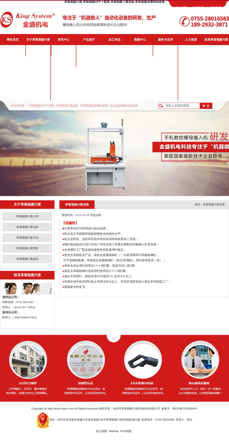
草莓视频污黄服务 (165, 50)
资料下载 (165, 83)
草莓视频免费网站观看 (94, 105)
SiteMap (114, 431)
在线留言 (215, 7)
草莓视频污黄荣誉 (38, 83)
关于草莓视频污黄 (38, 39)
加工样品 (114, 39)
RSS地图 (125, 431)
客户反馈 (165, 95)
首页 (197, 204)
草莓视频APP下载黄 (41, 105)
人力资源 (191, 39)
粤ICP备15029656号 (185, 408)
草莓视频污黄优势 (38, 61)
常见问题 (165, 72)
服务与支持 (165, 39)
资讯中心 (64, 39)
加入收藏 (180, 7)
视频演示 (165, 61)
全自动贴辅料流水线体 (124, 105)
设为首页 (198, 7)
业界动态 (64, 61)
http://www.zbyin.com (61, 408)
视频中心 (140, 39)
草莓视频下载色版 (67, 105)
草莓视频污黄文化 (38, 72)
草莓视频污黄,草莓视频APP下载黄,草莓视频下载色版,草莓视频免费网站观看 (114, 1)
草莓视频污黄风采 (38, 95)
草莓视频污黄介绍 (38, 50)
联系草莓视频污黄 (216, 39)
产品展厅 (89, 39)
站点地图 (101, 431)
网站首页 (13, 39)
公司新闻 (64, 50)
